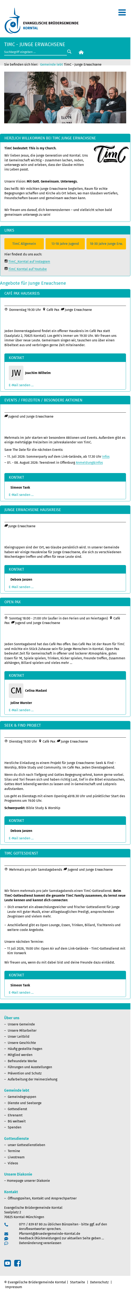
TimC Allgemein (24, 244)
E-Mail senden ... (21, 385)
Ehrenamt (15, 1115)
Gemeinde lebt (51, 64)
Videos (13, 1163)
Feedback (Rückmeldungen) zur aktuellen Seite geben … (61, 1238)
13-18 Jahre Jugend (65, 244)
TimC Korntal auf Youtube (27, 269)
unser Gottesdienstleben (26, 1145)
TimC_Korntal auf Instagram (29, 262)
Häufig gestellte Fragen (25, 1049)
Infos (105, 457)
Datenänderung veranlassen (40, 1243)
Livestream (16, 1157)
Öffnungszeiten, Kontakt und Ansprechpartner (42, 1198)
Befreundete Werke (22, 1061)
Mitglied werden (20, 1055)
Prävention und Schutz (25, 1073)
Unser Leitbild (18, 1037)
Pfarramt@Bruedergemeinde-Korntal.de (49, 1234)
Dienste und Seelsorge (25, 1103)
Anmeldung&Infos (89, 463)
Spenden (14, 1127)
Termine (14, 1151)
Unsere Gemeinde (21, 1024)
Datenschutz (99, 1282)
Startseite (77, 1282)
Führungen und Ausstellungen (30, 1067)
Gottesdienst (17, 1109)
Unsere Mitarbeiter (22, 1030)
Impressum (13, 1287)
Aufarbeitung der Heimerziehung (32, 1079)
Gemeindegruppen (22, 1097)
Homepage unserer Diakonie (28, 1181)
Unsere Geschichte (22, 1043)
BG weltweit (17, 1121)
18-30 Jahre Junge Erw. (106, 244)
